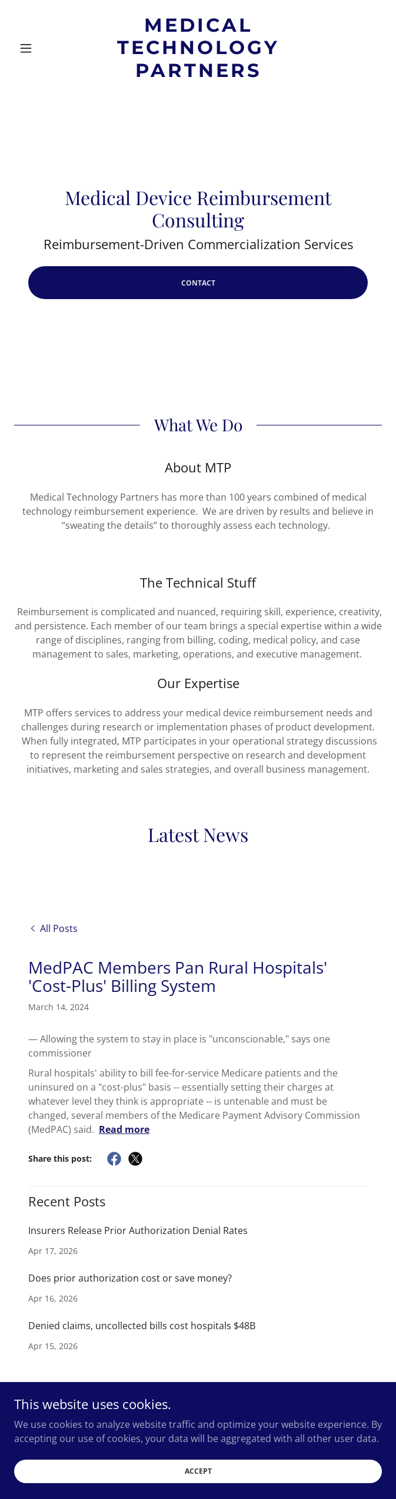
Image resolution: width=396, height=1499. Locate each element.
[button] (41, 48)
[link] (198, 48)
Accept (198, 1479)
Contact (198, 283)
